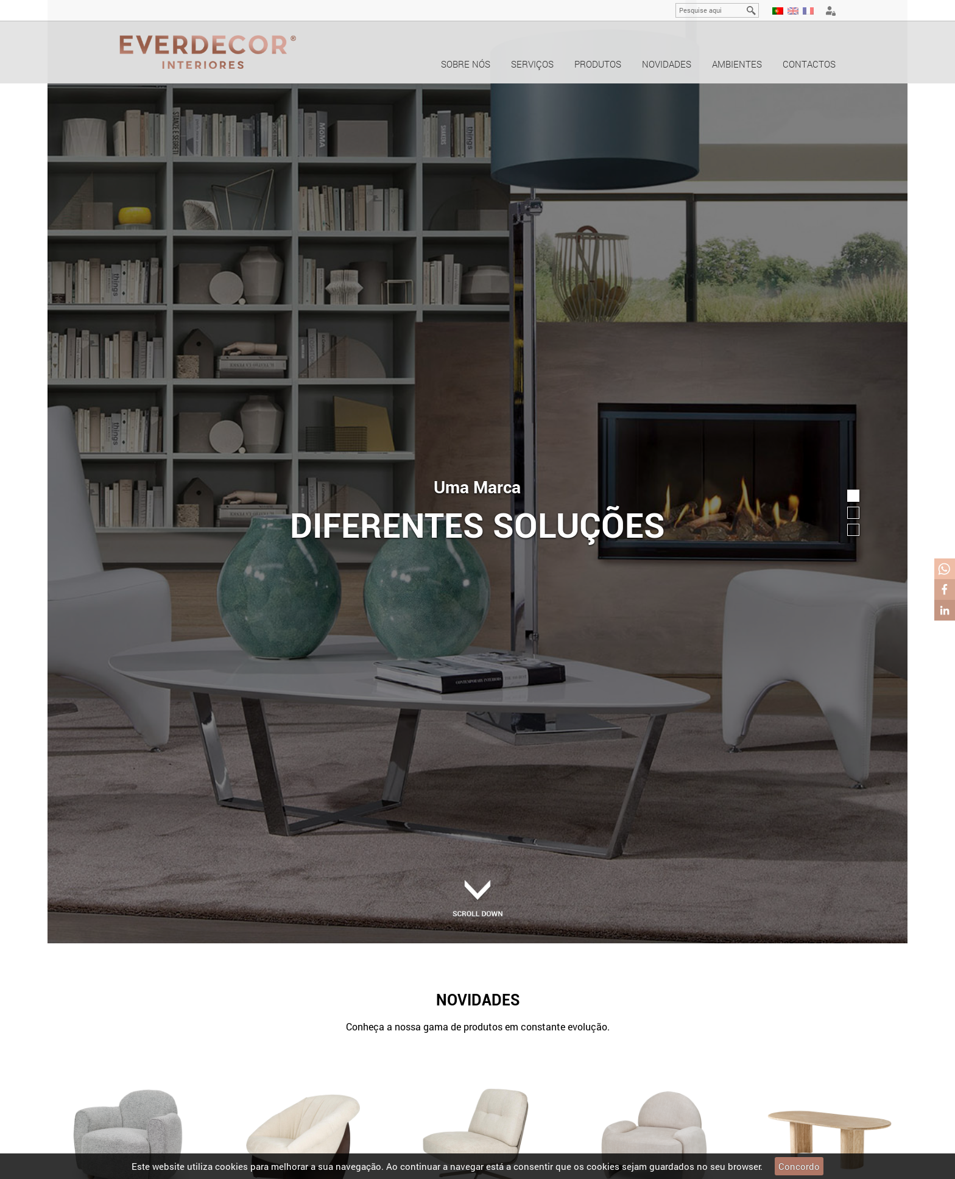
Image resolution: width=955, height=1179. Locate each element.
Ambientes (737, 64)
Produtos (597, 64)
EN (793, 11)
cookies (231, 1166)
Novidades (666, 64)
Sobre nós (465, 64)
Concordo (799, 1166)
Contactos (809, 64)
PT (777, 11)
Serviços (532, 64)
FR (808, 11)
